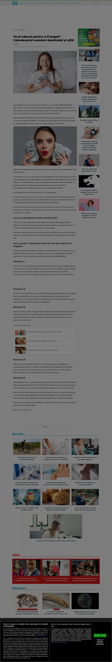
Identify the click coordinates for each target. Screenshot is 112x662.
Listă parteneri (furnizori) (59, 642)
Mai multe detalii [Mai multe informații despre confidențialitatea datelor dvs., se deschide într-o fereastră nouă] (41, 635)
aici (28, 649)
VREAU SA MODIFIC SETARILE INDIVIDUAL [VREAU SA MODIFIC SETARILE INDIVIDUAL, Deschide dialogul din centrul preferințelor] (100, 642)
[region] (56, 641)
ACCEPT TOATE (100, 635)
